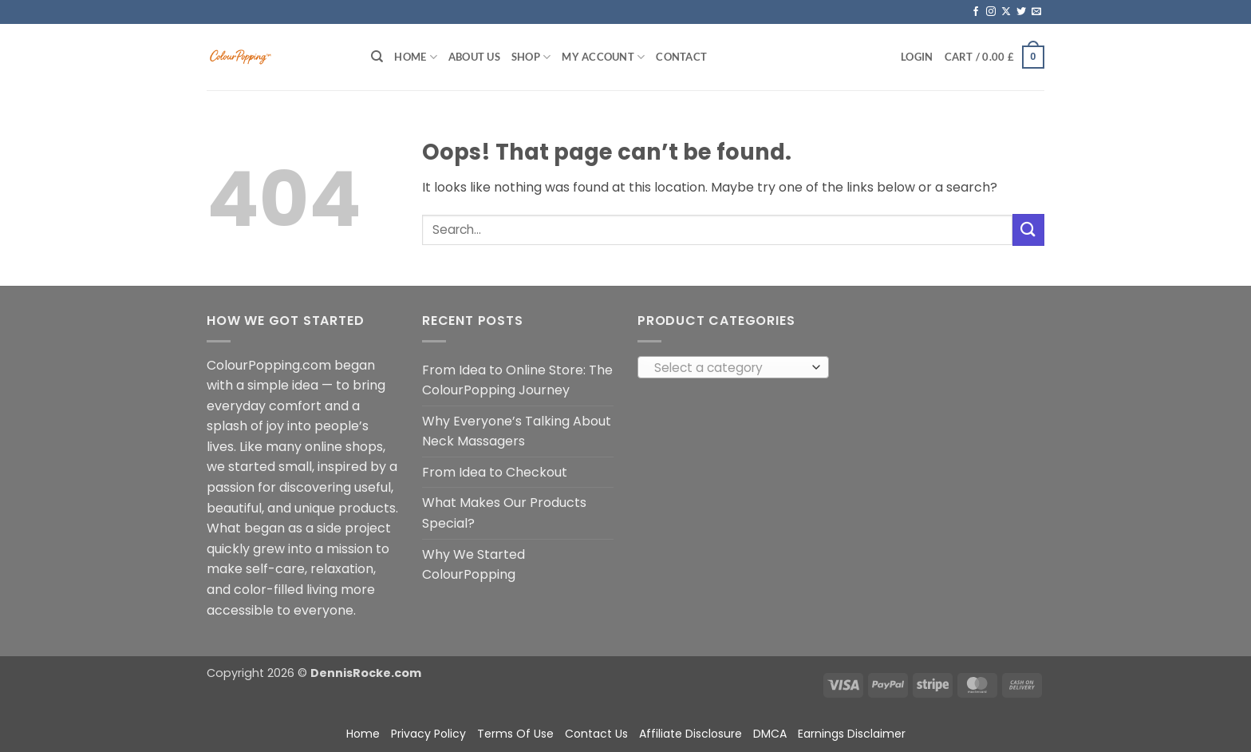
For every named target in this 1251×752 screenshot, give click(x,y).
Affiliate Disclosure (690, 734)
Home (415, 57)
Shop (531, 57)
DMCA (770, 734)
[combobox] (733, 367)
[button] (917, 57)
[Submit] (1028, 229)
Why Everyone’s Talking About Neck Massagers (516, 431)
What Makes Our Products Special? (504, 512)
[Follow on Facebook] (976, 12)
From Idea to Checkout (494, 472)
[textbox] (729, 368)
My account (603, 57)
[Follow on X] (1006, 12)
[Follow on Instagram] (991, 12)
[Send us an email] (1036, 12)
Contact (681, 56)
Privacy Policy (428, 734)
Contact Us (596, 734)
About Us (474, 56)
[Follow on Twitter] (1021, 12)
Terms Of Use (515, 734)
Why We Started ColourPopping (473, 564)
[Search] (377, 57)
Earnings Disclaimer (852, 734)
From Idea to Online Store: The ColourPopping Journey (517, 380)
